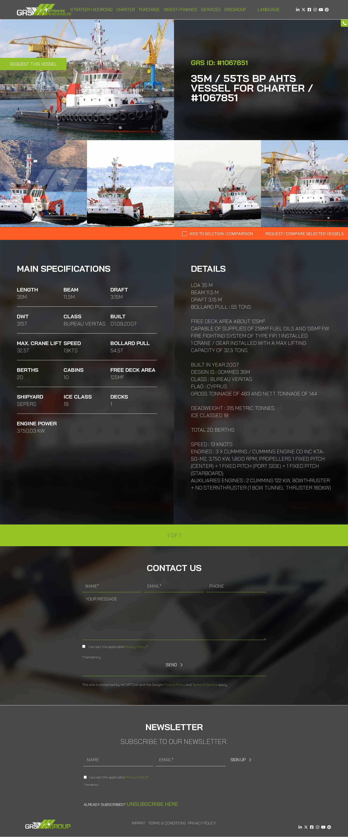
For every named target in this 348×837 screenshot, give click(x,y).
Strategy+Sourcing (91, 9)
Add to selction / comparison (221, 233)
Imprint (138, 823)
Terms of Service (205, 684)
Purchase (149, 9)
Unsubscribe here (152, 804)
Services (210, 9)
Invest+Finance (180, 9)
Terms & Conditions (167, 823)
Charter (125, 9)
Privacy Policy (135, 647)
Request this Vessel (33, 64)
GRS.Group (235, 9)
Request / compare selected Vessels (304, 233)
